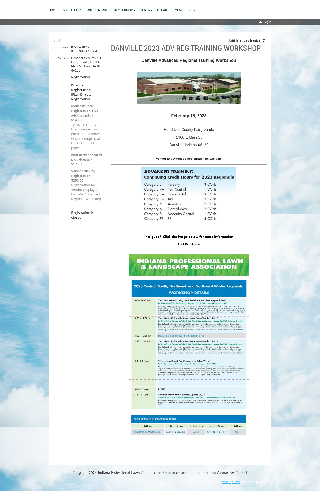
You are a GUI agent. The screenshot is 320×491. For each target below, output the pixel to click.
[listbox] (247, 41)
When (64, 47)
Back (57, 40)
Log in (267, 22)
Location (63, 58)
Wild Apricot (231, 482)
